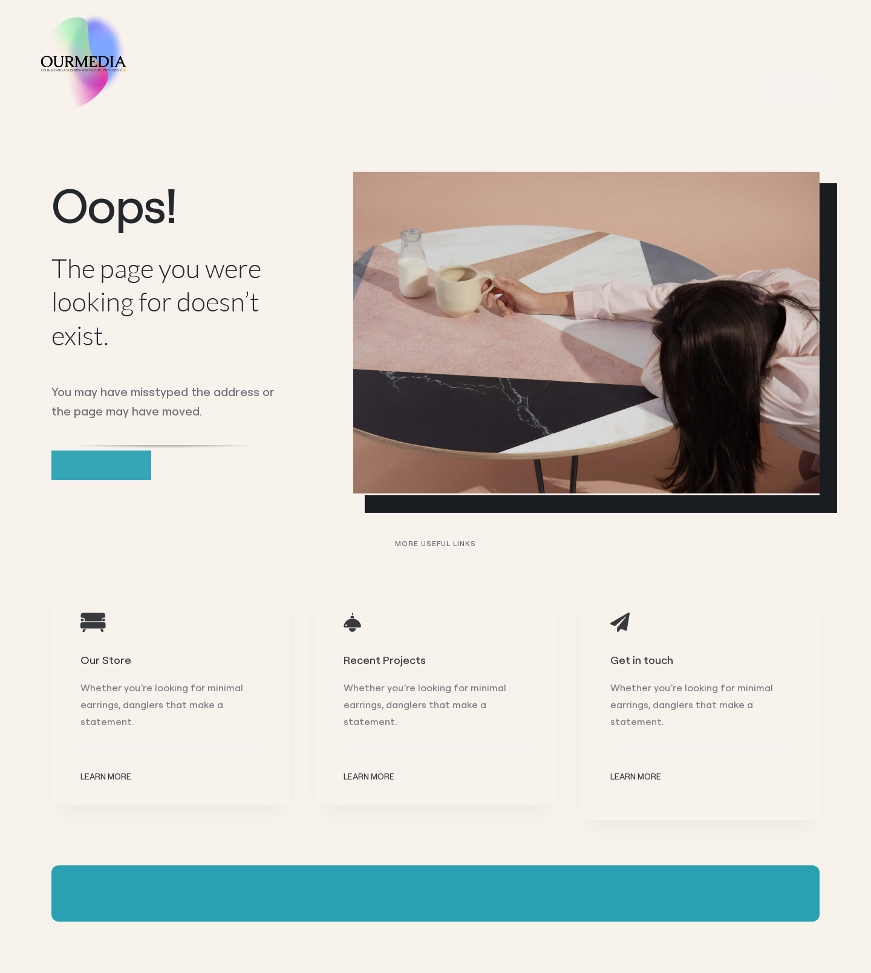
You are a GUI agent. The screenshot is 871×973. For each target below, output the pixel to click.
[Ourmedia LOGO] (81, 17)
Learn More (105, 776)
